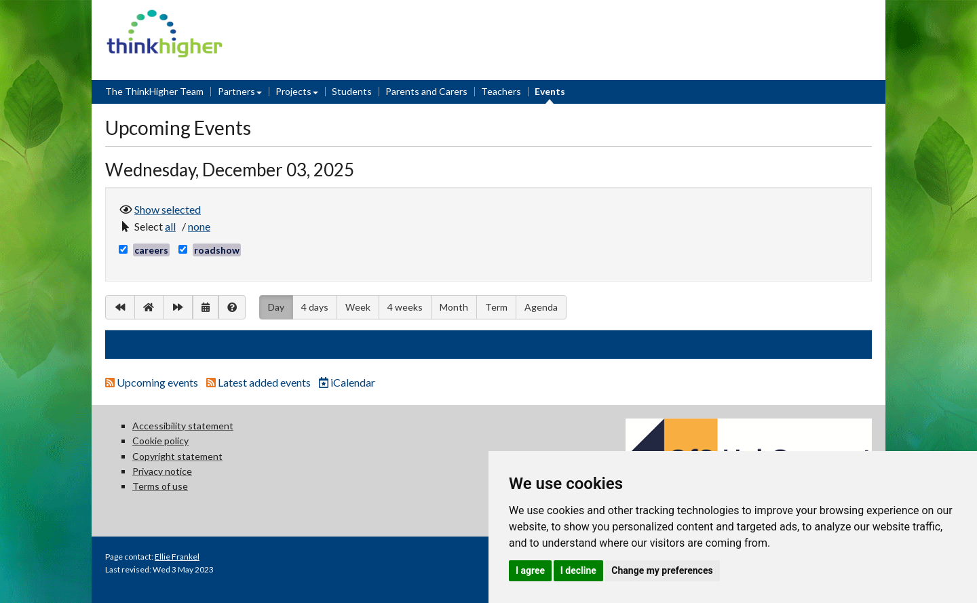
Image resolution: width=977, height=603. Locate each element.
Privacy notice (162, 471)
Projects (293, 91)
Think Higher (164, 18)
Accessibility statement (182, 425)
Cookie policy (160, 440)
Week (357, 307)
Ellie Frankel (177, 556)
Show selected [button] (167, 208)
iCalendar (347, 382)
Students (352, 91)
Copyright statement (177, 456)
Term (496, 307)
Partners (236, 91)
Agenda (541, 307)
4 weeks (405, 307)
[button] (172, 226)
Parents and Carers (426, 91)
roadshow (217, 250)
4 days (314, 307)
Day (276, 306)
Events (550, 91)
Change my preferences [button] (661, 570)
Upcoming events (152, 382)
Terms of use (160, 486)
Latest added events (259, 382)
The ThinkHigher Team (154, 91)
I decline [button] (578, 570)
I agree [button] (530, 570)
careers (151, 250)
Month (454, 307)
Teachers (501, 91)
